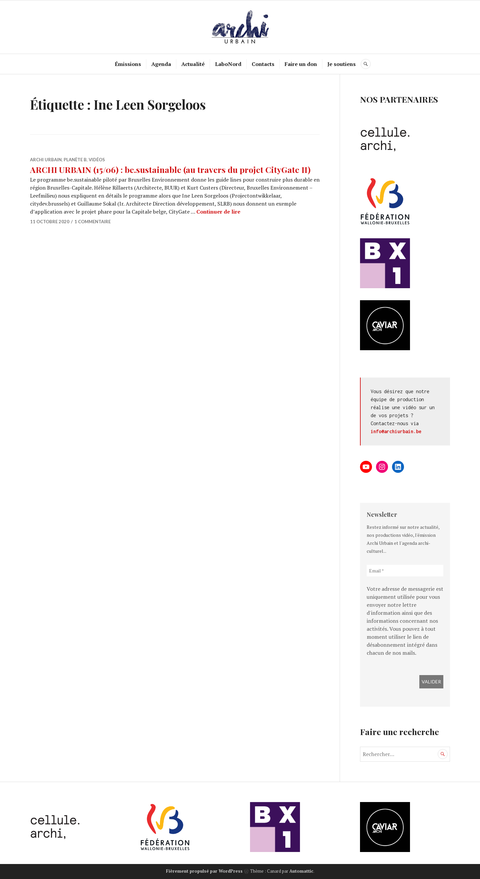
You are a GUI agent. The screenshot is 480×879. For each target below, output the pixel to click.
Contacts (263, 64)
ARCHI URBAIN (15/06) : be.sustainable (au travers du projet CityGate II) (170, 169)
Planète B (75, 159)
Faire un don (301, 64)
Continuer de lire (218, 211)
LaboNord (228, 64)
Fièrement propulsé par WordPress (204, 871)
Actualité (193, 64)
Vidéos (97, 159)
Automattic (301, 871)
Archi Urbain (46, 159)
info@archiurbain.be (396, 431)
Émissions (128, 64)
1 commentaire (92, 221)
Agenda (161, 64)
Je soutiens (341, 64)
